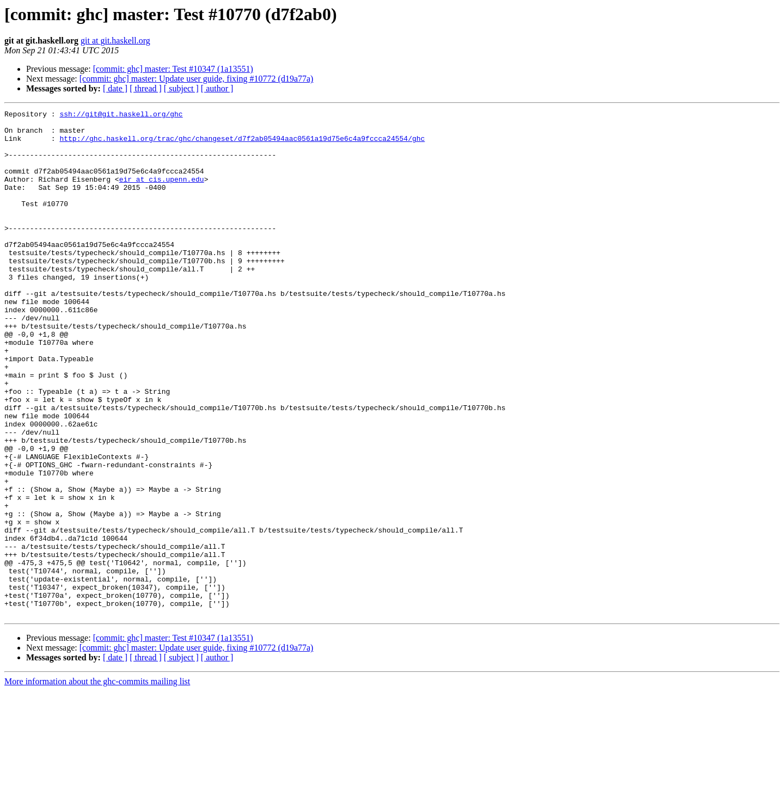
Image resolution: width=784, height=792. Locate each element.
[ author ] (217, 88)
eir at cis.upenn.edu (161, 194)
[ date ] (115, 88)
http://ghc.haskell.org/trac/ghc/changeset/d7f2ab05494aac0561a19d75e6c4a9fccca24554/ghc (242, 145)
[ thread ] (146, 88)
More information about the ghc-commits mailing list (97, 782)
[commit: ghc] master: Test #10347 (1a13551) (173, 68)
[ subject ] (181, 88)
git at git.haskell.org (115, 40)
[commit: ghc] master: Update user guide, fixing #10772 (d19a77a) (196, 78)
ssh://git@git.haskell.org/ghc (120, 115)
